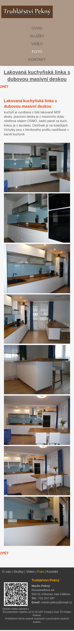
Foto (40, 572)
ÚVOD (37, 28)
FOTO (37, 52)
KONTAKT (37, 59)
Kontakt (52, 572)
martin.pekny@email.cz (56, 602)
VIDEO (37, 44)
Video (30, 572)
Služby (18, 572)
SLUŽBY (37, 36)
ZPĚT (4, 87)
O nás (6, 572)
